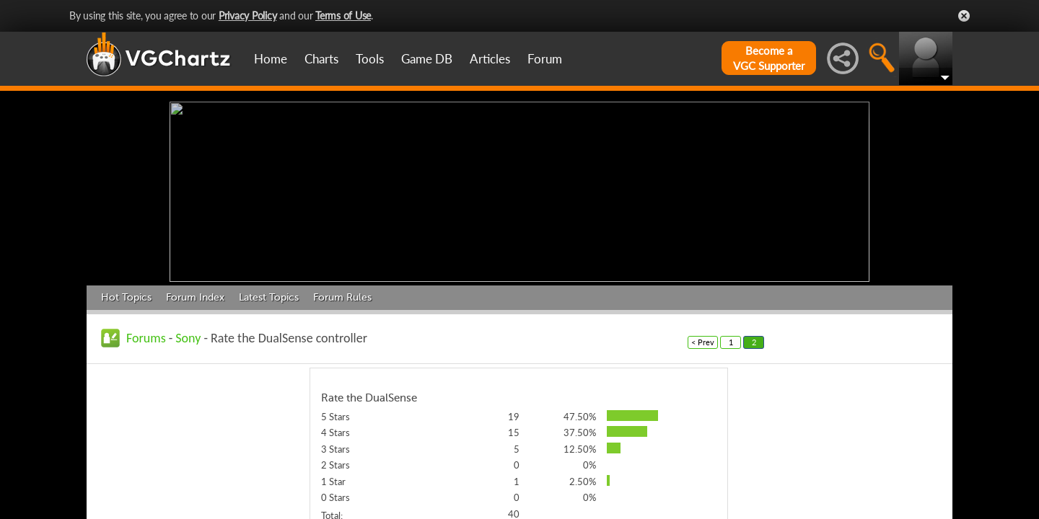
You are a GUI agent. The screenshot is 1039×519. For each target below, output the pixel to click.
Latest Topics (269, 294)
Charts (321, 58)
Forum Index (195, 294)
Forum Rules (342, 294)
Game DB (426, 58)
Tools (370, 58)
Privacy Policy (248, 15)
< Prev (702, 338)
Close (964, 16)
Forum (544, 58)
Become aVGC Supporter (769, 58)
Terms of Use (343, 15)
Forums (146, 334)
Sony (188, 334)
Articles (490, 58)
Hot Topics (126, 294)
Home (270, 58)
